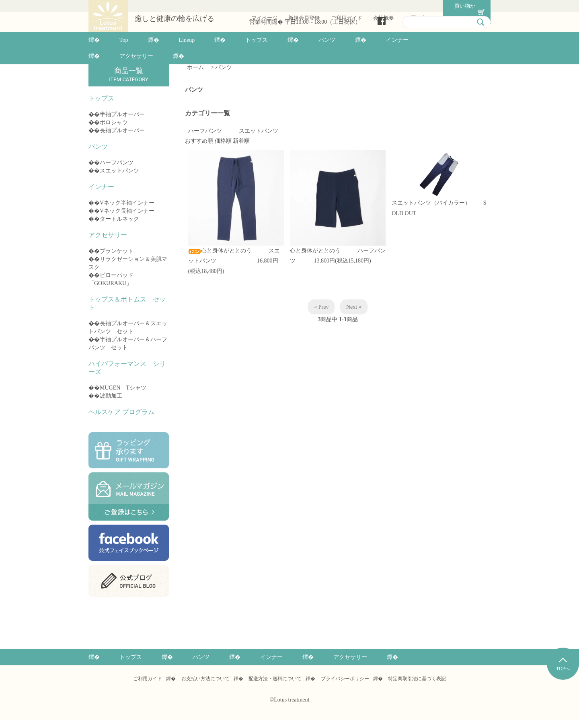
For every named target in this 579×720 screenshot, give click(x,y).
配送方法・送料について (275, 678)
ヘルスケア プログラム (121, 411)
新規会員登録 (303, 6)
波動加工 (111, 396)
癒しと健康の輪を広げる (174, 18)
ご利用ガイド (345, 6)
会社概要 (382, 6)
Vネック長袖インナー (127, 211)
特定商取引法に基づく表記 (417, 678)
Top (123, 40)
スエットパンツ (119, 171)
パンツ (326, 40)
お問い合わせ (420, 6)
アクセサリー (136, 56)
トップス (256, 40)
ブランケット (116, 251)
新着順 (241, 141)
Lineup (187, 40)
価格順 (223, 141)
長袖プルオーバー (122, 130)
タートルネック (119, 219)
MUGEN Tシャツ (123, 388)
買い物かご (461, 6)
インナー (397, 40)
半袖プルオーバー (122, 114)
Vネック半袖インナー (127, 203)
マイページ (263, 6)
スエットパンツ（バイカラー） (437, 203)
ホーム (195, 67)
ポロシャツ (114, 122)
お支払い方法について (205, 678)
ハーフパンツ (116, 163)
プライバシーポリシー (345, 678)
